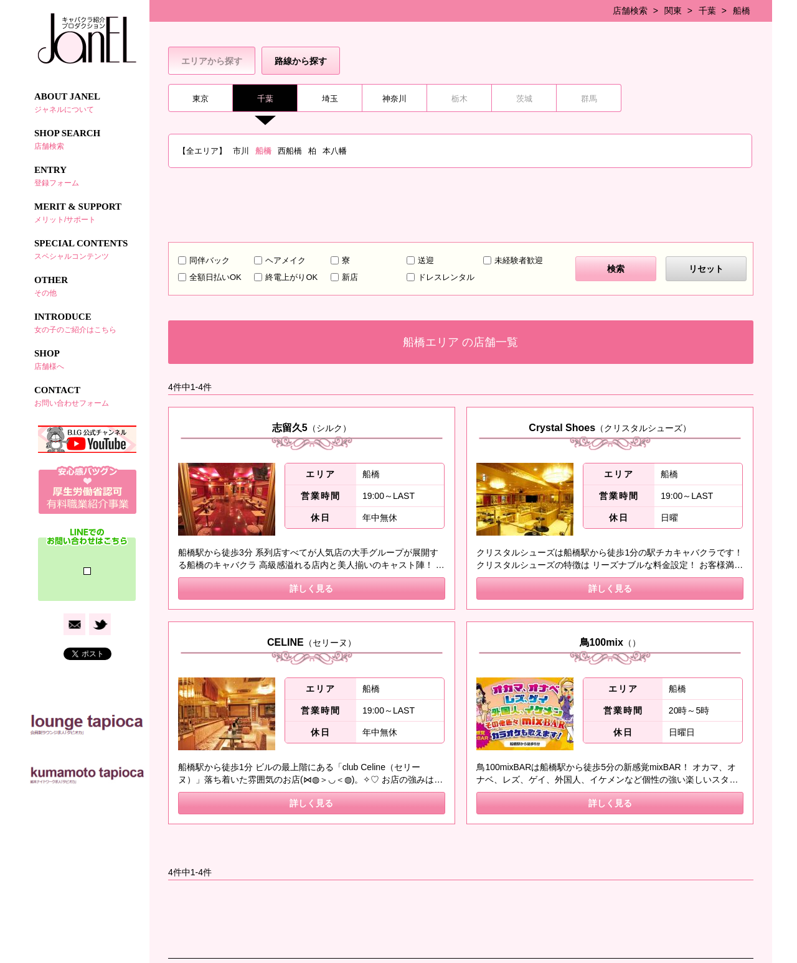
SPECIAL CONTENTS (87, 249)
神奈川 (394, 98)
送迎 (426, 260)
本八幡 (335, 151)
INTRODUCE (87, 323)
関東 (673, 10)
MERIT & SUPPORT (87, 213)
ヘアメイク (285, 260)
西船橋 (290, 151)
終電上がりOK (291, 277)
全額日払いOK (215, 277)
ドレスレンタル (446, 277)
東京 (200, 98)
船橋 (741, 10)
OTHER (87, 286)
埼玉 (330, 98)
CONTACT (87, 396)
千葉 (707, 10)
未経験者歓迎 (518, 260)
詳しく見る (311, 588)
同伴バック (209, 260)
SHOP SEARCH (87, 139)
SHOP (87, 359)
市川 (241, 151)
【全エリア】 (202, 151)
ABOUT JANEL (87, 102)
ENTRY (87, 176)
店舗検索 (630, 10)
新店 (350, 277)
